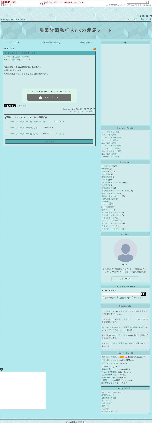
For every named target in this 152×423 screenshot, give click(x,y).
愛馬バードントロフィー (21, 60)
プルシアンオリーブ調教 (111, 138)
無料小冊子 (106, 406)
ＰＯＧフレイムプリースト (112, 223)
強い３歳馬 (118, 343)
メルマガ (105, 409)
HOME (4, 19)
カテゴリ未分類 (107, 166)
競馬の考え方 (106, 403)
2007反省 (105, 180)
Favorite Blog (125, 353)
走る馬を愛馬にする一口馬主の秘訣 (116, 191)
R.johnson (106, 327)
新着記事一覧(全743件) (49, 42)
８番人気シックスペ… (110, 360)
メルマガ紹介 (106, 401)
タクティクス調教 (108, 135)
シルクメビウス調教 (109, 140)
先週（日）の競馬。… (110, 357)
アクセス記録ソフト (127, 311)
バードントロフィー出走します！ (25, 128)
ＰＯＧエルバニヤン (109, 226)
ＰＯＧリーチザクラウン (111, 215)
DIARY (11, 19)
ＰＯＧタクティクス (109, 218)
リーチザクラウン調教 (110, 132)
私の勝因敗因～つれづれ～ (112, 182)
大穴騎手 (105, 169)
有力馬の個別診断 (108, 199)
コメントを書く (88, 111)
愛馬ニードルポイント (110, 193)
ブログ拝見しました (119, 335)
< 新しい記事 (14, 42)
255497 (144, 16)
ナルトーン (106, 343)
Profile (125, 234)
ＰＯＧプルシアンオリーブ (112, 229)
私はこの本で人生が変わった (113, 392)
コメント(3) (59, 134)
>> (115, 5)
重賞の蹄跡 (106, 177)
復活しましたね (123, 319)
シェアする (22, 106)
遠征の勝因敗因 (107, 188)
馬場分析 (105, 202)
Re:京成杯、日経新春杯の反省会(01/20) (128, 327)
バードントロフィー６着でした (24, 134)
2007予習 (105, 174)
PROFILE (20, 19)
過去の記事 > (86, 42)
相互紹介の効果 (107, 395)
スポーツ (8, 5)
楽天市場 (147, 5)
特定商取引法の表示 (109, 411)
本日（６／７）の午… (110, 363)
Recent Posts (125, 128)
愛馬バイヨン (106, 210)
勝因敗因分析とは (108, 398)
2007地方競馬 (107, 204)
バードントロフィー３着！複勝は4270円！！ (30, 121)
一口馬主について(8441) (19, 57)
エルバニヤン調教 (108, 143)
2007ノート (106, 172)
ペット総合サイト (109, 311)
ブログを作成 (135, 5)
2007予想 (105, 185)
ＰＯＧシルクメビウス (110, 221)
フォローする (125, 279)
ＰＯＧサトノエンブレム (111, 212)
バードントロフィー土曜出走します (19, 53)
